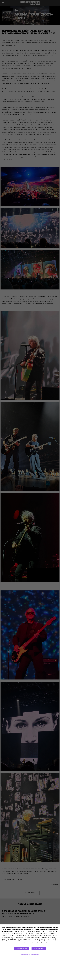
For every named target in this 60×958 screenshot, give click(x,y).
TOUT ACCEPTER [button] (22, 948)
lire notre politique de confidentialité (36, 943)
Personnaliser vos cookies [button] (29, 954)
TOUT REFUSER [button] (38, 948)
